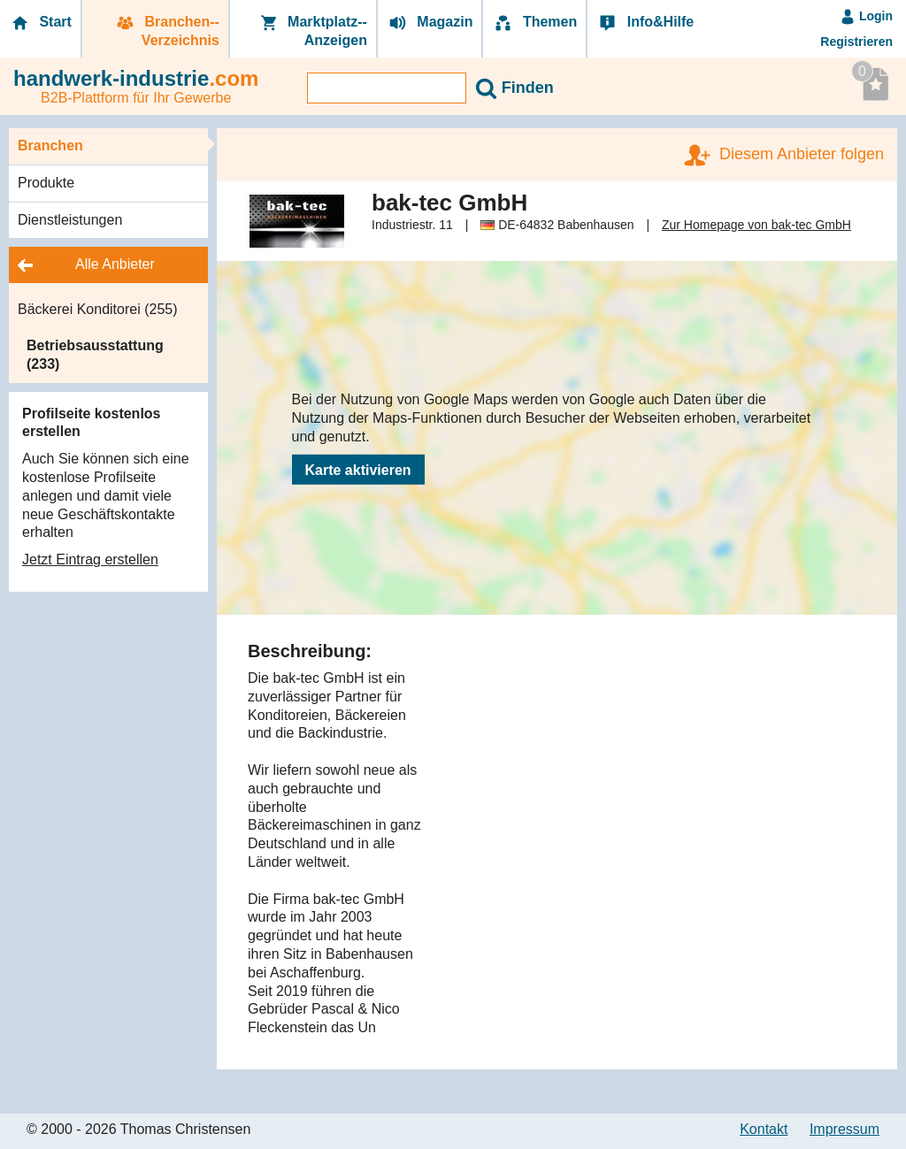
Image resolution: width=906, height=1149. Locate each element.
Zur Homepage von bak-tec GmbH (756, 225)
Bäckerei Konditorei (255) (98, 309)
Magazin (430, 22)
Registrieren (856, 41)
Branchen (50, 145)
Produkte (46, 182)
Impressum (844, 1129)
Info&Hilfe (645, 22)
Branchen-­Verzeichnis (166, 31)
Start (40, 22)
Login (866, 16)
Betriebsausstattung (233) (95, 355)
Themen (534, 22)
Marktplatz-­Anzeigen (312, 31)
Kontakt (763, 1129)
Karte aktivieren (358, 470)
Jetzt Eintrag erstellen (90, 559)
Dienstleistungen (70, 219)
